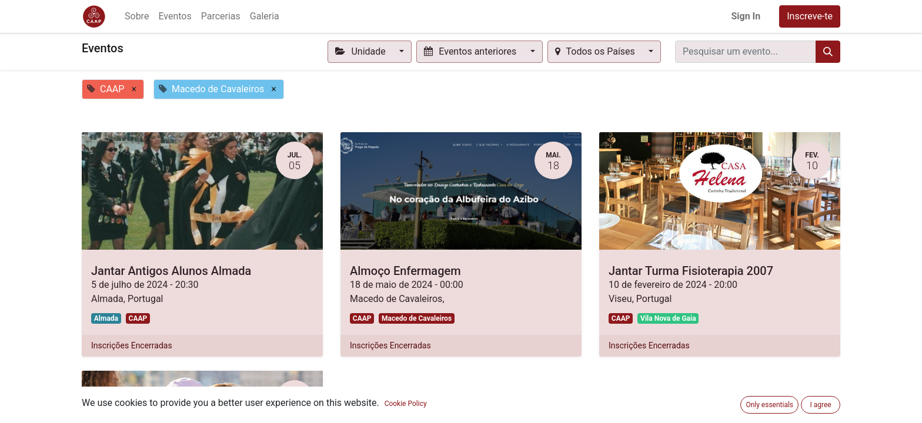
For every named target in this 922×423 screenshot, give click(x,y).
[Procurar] (828, 52)
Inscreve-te (810, 16)
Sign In (745, 16)
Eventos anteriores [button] (471, 51)
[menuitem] (136, 16)
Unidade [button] (361, 51)
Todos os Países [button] (596, 51)
